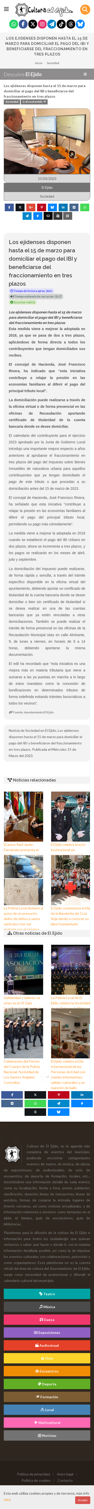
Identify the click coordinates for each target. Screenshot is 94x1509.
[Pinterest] (58, 1095)
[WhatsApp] (35, 1103)
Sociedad (53, 63)
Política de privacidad (33, 1474)
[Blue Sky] (80, 24)
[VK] (12, 1103)
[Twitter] (32, 24)
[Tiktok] (61, 24)
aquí (7, 1499)
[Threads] (70, 24)
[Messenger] (82, 1103)
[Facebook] (23, 24)
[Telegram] (51, 24)
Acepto (82, 1500)
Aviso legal (65, 1474)
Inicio (38, 63)
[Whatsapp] (13, 24)
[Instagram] (42, 24)
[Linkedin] (82, 1095)
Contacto (65, 1480)
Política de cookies (36, 1480)
